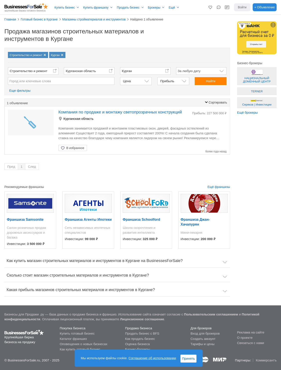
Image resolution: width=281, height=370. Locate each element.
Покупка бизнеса (72, 328)
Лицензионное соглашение (142, 319)
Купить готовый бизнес (77, 333)
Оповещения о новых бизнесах (83, 344)
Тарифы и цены (202, 344)
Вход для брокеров (205, 333)
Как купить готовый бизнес (80, 349)
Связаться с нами (250, 343)
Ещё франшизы (218, 187)
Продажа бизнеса (138, 328)
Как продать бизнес (140, 339)
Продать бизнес (128, 7)
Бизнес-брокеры (137, 349)
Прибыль (167, 81)
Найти (210, 81)
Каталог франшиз (73, 339)
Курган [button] (127, 71)
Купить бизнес (64, 7)
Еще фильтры (20, 90)
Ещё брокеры (247, 112)
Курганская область (81, 71)
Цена (127, 81)
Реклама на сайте (250, 332)
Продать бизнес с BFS (142, 333)
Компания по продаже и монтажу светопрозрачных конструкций (120, 112)
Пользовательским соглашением (211, 314)
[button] (210, 7)
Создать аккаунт (203, 339)
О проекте (245, 337)
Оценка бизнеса (137, 344)
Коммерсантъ (266, 360)
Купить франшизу (95, 7)
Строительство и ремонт (28, 71)
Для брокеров (201, 328)
